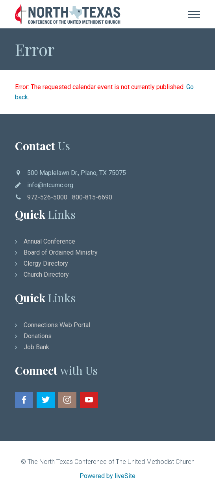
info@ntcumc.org (50, 185)
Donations (38, 336)
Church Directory (46, 274)
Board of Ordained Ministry (61, 252)
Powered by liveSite (107, 476)
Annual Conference (49, 241)
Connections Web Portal (57, 325)
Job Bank (36, 347)
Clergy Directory (46, 263)
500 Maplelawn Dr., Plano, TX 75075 (76, 173)
